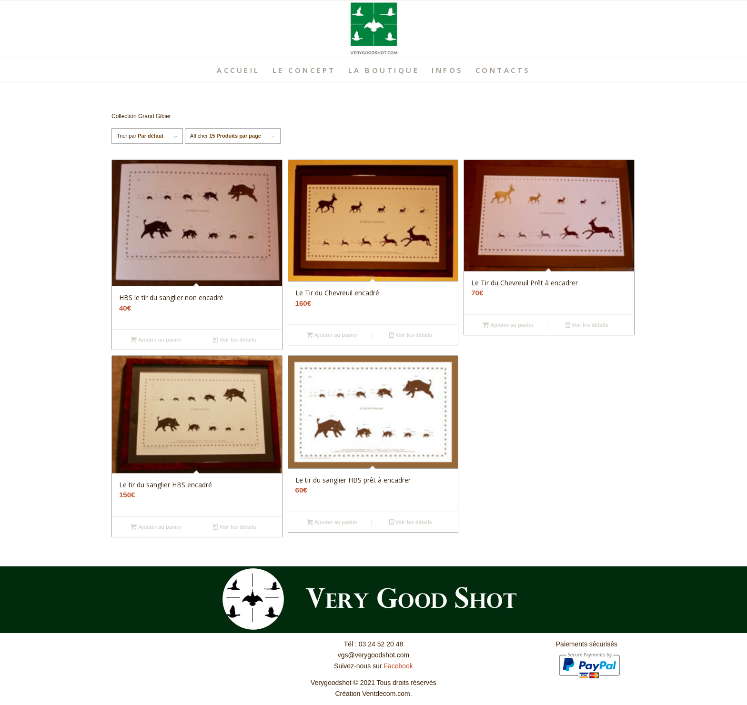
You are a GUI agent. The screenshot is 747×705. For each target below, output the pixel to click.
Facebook (398, 666)
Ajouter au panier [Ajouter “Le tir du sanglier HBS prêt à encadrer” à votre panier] (332, 522)
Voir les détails (234, 339)
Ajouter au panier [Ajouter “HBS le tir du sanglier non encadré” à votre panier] (156, 339)
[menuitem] (238, 70)
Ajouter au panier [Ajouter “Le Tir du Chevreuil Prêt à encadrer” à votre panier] (508, 325)
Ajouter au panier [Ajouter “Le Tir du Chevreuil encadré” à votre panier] (332, 335)
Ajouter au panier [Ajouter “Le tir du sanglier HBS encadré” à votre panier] (156, 527)
